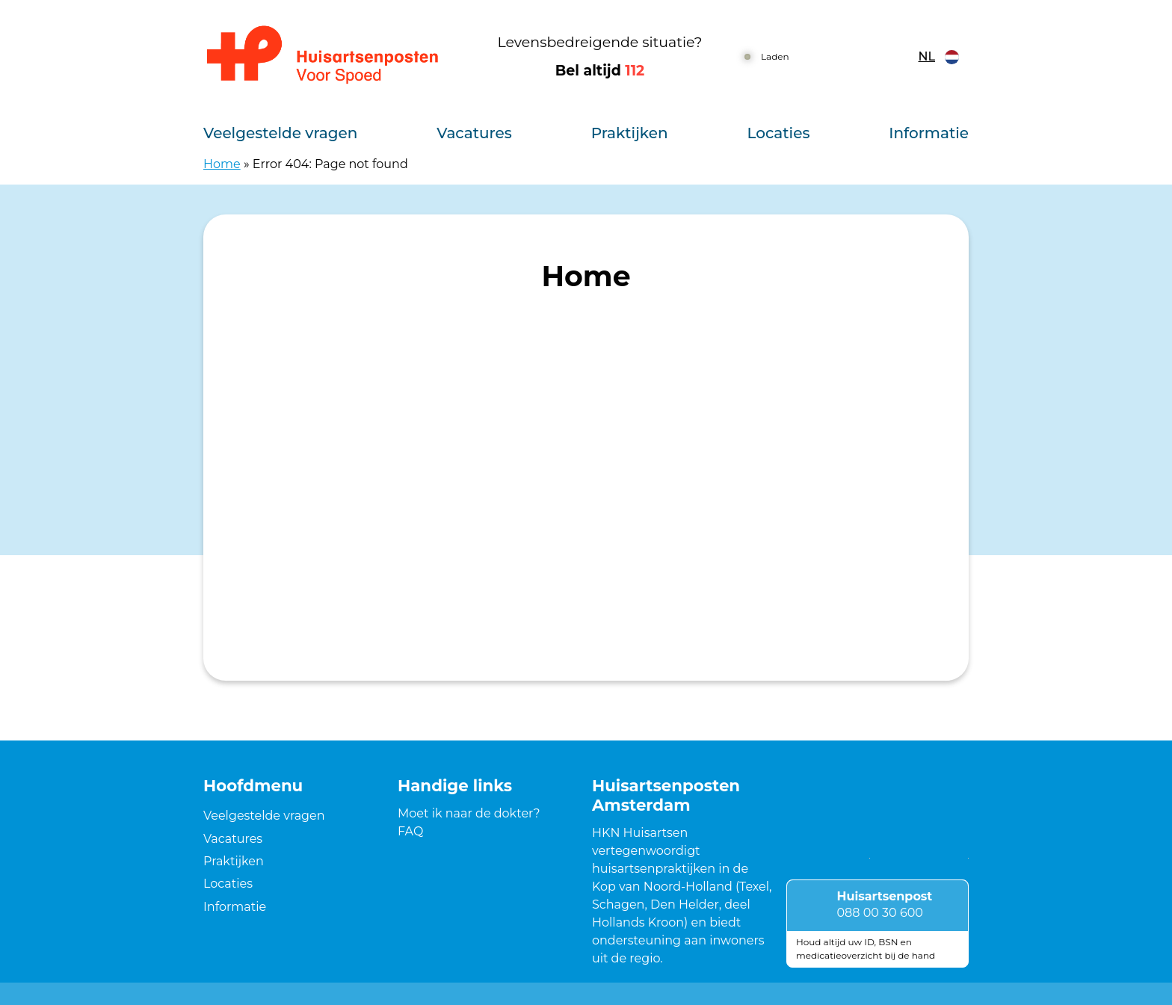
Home (222, 164)
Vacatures (474, 133)
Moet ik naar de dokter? (469, 813)
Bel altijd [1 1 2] (600, 70)
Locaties (778, 133)
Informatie (929, 133)
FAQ (410, 831)
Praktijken (629, 133)
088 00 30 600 (880, 913)
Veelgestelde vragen (280, 133)
